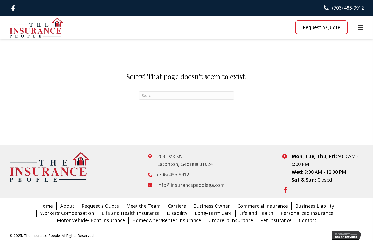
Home (46, 206)
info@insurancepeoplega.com (191, 185)
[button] (13, 8)
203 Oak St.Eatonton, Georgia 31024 (185, 160)
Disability (177, 213)
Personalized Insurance (307, 213)
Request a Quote (100, 206)
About (67, 206)
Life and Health (256, 213)
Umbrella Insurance (230, 220)
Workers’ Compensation (67, 213)
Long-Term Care (213, 213)
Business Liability (314, 206)
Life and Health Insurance (131, 213)
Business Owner (211, 206)
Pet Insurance (276, 220)
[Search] (186, 95)
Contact (307, 220)
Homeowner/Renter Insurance (166, 220)
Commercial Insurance (262, 206)
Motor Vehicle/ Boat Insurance (91, 220)
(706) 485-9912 (348, 8)
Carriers (177, 206)
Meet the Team (143, 206)
